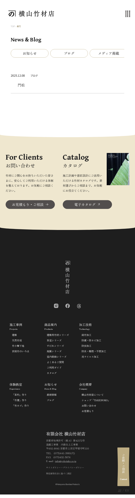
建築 (14, 336)
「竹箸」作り (19, 401)
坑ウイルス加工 (90, 358)
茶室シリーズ (54, 341)
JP (119, 490)
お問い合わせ (89, 407)
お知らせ (30, 53)
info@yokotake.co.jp (65, 462)
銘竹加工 (86, 336)
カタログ (52, 374)
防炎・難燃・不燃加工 (94, 352)
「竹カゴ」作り (20, 407)
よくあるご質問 (55, 363)
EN (127, 490)
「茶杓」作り (19, 396)
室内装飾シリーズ (56, 358)
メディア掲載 (108, 53)
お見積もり (88, 412)
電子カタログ (84, 205)
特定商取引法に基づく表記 (58, 474)
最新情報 (52, 396)
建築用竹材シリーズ (58, 336)
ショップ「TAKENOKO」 (96, 401)
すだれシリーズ (55, 347)
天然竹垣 (17, 341)
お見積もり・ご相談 (28, 205)
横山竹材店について (93, 396)
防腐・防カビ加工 (91, 341)
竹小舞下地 (18, 347)
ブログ (69, 53)
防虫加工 (86, 347)
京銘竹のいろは (20, 352)
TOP (13, 26)
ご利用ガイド (54, 368)
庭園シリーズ (54, 352)
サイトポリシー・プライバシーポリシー (65, 468)
